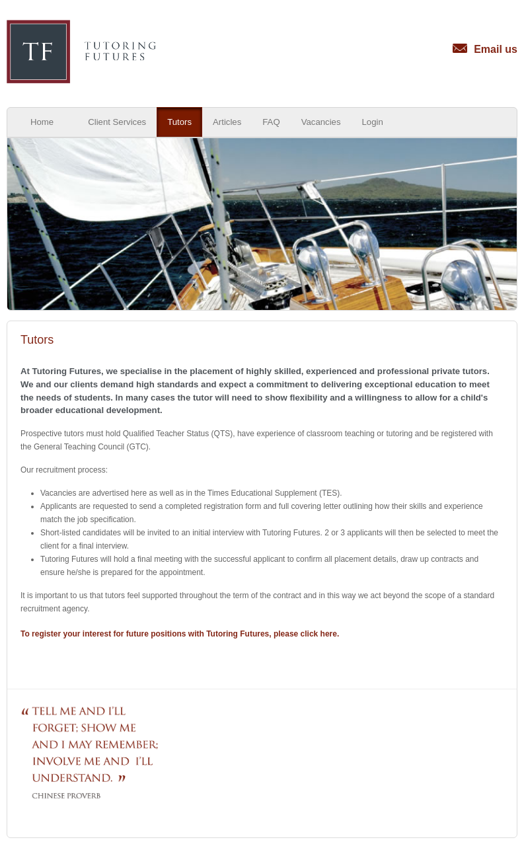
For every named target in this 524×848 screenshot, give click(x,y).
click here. (320, 633)
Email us (485, 49)
